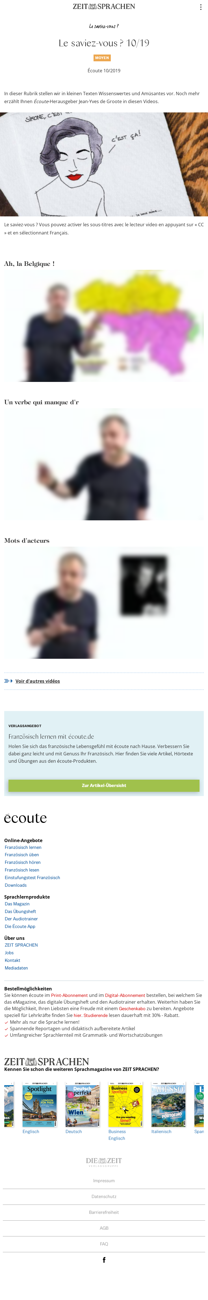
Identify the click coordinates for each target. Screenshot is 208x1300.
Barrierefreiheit (104, 1212)
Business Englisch (125, 1111)
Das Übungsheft (20, 911)
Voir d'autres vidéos (38, 681)
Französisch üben (22, 855)
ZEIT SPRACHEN (21, 945)
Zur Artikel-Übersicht (104, 785)
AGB (104, 1228)
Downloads (16, 885)
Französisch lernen (23, 847)
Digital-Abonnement (125, 995)
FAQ (104, 1244)
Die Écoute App (20, 926)
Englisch (40, 1108)
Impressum (104, 1181)
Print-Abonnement (69, 995)
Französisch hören (23, 862)
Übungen (28, 761)
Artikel (165, 754)
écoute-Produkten (76, 761)
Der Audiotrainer (21, 919)
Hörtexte (183, 754)
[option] (125, 1112)
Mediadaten (16, 968)
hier (77, 1015)
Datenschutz (104, 1196)
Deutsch (82, 1108)
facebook (104, 1260)
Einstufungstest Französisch (32, 878)
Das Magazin (17, 904)
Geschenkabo (132, 1009)
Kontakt (12, 960)
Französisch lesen (22, 870)
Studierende (96, 1015)
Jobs (9, 953)
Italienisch (168, 1108)
